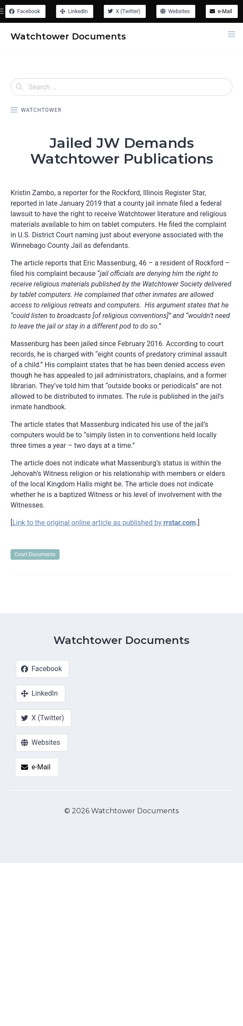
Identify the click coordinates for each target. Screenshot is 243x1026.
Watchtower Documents (121, 640)
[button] (231, 34)
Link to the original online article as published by (104, 522)
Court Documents (35, 554)
